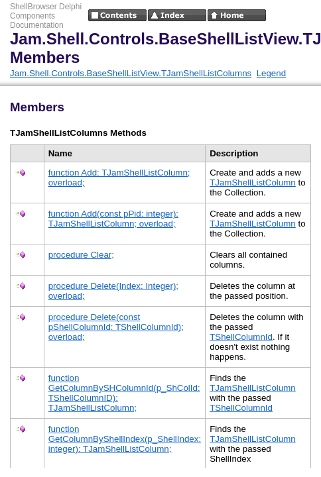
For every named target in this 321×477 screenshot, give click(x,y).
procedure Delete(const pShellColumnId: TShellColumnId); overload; (116, 327)
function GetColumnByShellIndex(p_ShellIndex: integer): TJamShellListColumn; (124, 439)
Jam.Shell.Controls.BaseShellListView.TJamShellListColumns (130, 73)
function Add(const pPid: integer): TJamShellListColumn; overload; (113, 219)
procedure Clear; (81, 255)
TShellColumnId (241, 337)
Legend (271, 73)
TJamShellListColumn (253, 182)
